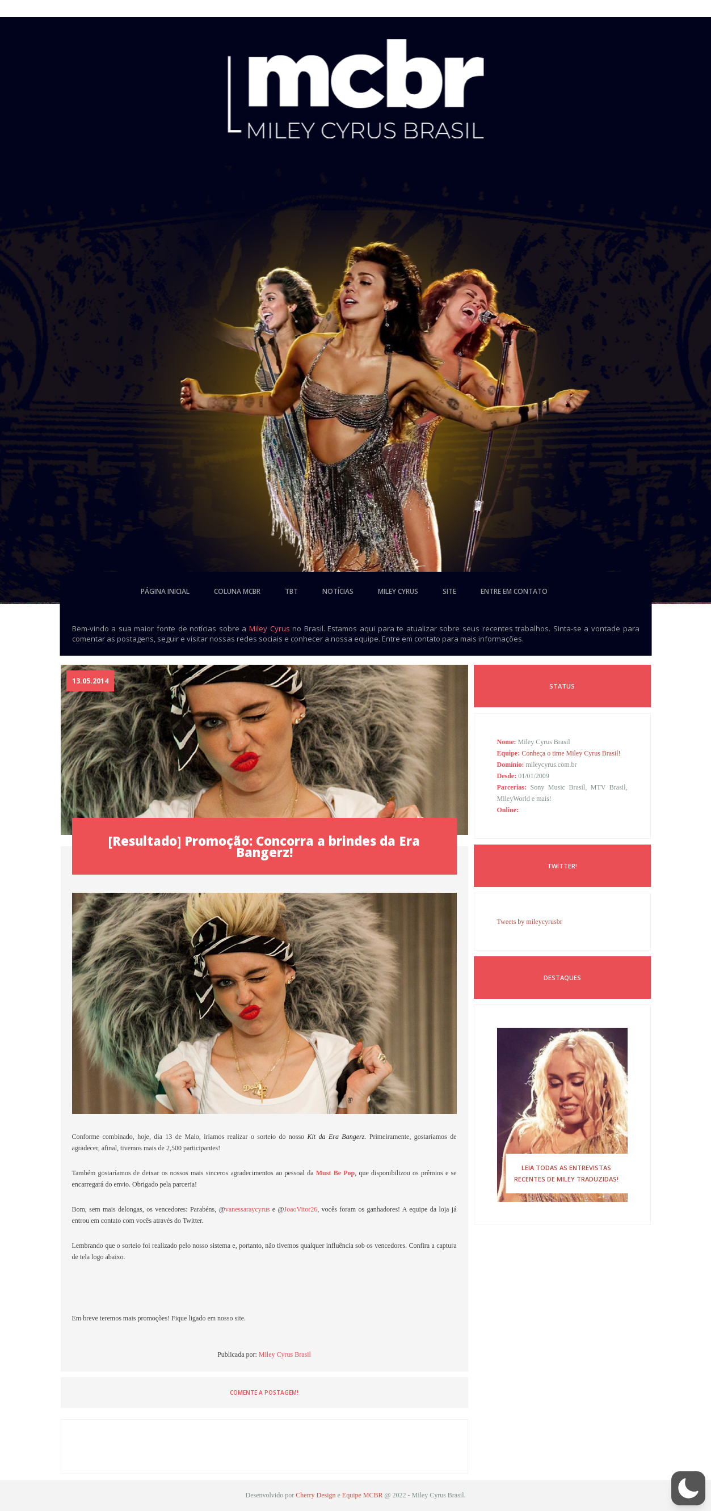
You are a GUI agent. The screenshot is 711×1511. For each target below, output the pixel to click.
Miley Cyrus (269, 628)
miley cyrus (398, 591)
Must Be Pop (335, 1173)
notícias (338, 591)
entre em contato (514, 591)
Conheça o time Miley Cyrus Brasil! (570, 753)
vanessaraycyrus (247, 1209)
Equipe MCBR (362, 1495)
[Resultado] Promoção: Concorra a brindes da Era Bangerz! (264, 846)
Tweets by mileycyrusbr (529, 922)
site (449, 591)
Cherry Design (315, 1495)
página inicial (165, 591)
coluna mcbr (237, 591)
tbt (291, 591)
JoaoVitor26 (301, 1209)
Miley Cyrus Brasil (285, 1354)
